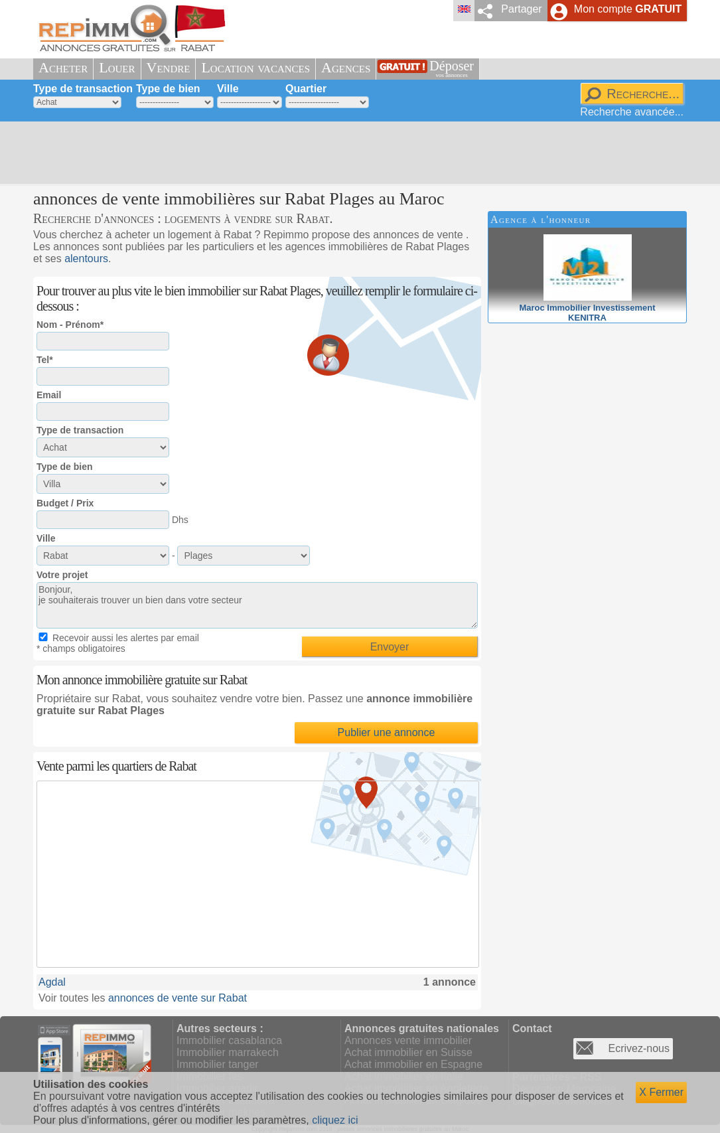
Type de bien (168, 88)
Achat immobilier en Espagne (413, 1064)
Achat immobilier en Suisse (408, 1052)
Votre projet (62, 574)
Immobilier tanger (218, 1064)
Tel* (44, 359)
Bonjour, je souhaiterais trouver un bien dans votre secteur (257, 605)
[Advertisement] (355, 153)
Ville (228, 88)
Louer (117, 67)
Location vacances (255, 67)
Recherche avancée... (632, 111)
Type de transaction (83, 88)
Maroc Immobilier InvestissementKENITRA (587, 308)
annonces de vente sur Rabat (177, 998)
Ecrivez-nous (639, 1048)
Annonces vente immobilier (408, 1040)
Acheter (63, 67)
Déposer (451, 68)
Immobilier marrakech (228, 1052)
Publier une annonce (386, 732)
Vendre (168, 67)
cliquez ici (335, 1120)
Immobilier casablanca (229, 1040)
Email (48, 395)
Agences (345, 67)
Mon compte (628, 9)
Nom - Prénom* (70, 324)
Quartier (305, 88)
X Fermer (661, 1092)
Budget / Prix (65, 503)
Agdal (52, 982)
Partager (521, 9)
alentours (86, 258)
